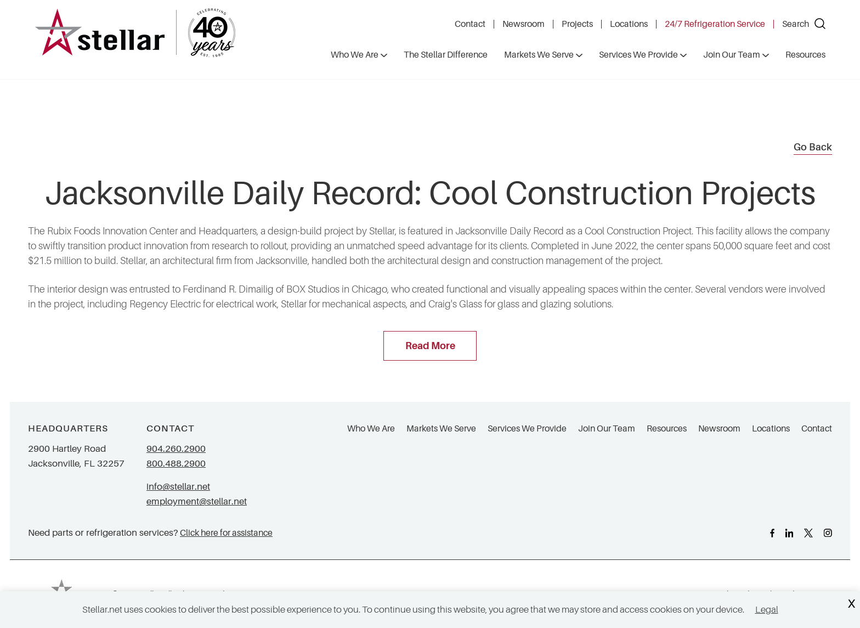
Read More (430, 345)
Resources (667, 429)
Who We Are (371, 429)
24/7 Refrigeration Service (715, 24)
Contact (470, 24)
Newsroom (523, 24)
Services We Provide (527, 429)
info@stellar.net (178, 486)
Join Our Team (606, 429)
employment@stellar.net (196, 501)
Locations (629, 24)
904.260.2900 (176, 449)
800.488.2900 (176, 463)
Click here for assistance (226, 533)
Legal (766, 609)
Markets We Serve (441, 429)
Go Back (813, 147)
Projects (577, 24)
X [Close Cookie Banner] (851, 604)
